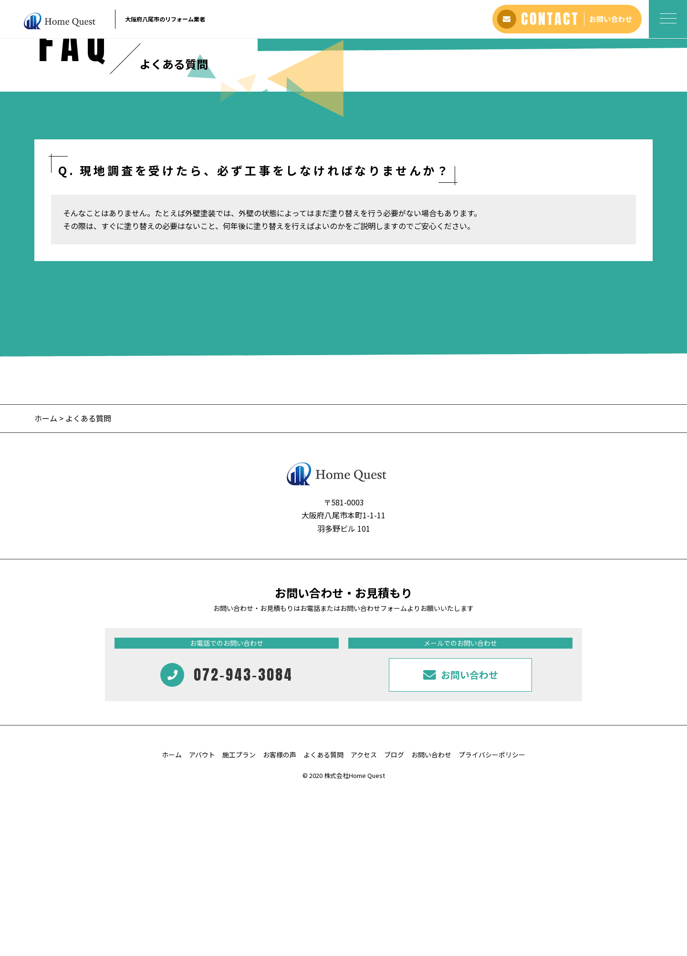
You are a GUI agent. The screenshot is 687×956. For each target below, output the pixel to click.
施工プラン (239, 918)
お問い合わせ (431, 918)
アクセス (364, 918)
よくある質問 (323, 918)
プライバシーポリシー (491, 918)
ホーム (45, 581)
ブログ (394, 918)
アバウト (202, 918)
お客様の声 (279, 918)
